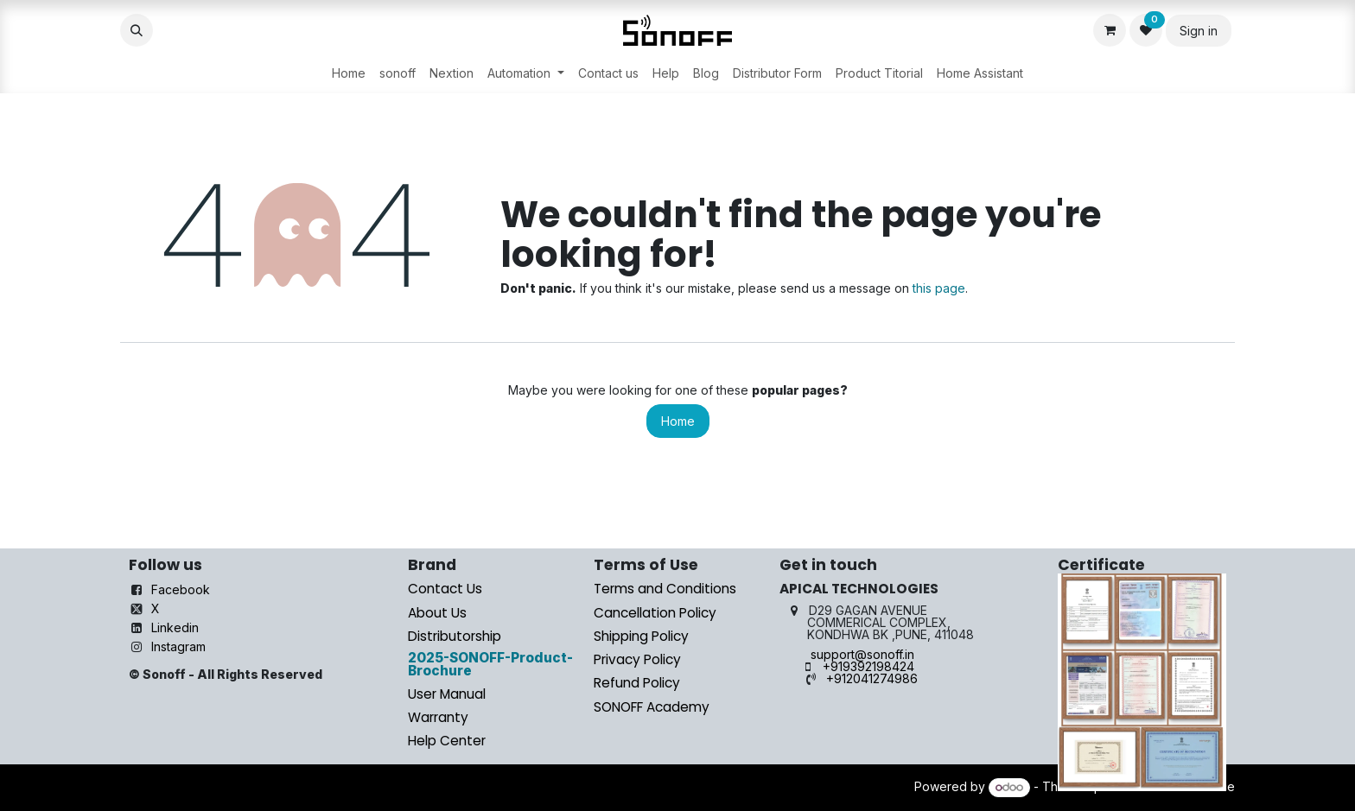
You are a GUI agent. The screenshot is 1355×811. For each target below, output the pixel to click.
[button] (136, 30)
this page (939, 288)
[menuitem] (348, 73)
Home (678, 421)
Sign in (1199, 30)
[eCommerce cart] (1109, 30)
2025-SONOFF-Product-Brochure (490, 664)
